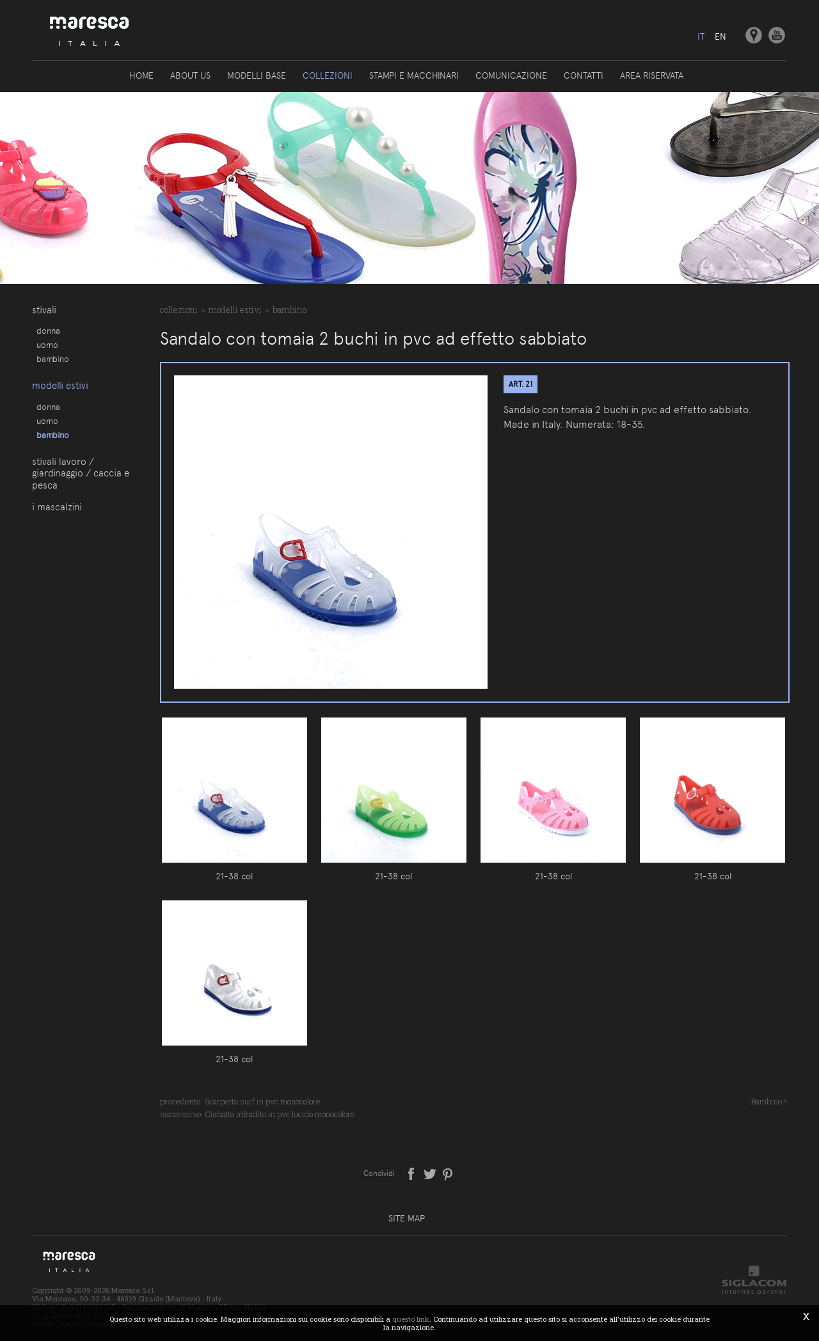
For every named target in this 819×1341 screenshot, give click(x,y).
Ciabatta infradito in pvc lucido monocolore (280, 1114)
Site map (406, 1218)
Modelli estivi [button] (60, 385)
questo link (410, 1319)
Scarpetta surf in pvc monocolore (263, 1101)
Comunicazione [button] (511, 75)
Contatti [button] (583, 75)
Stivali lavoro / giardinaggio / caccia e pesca (80, 473)
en (720, 36)
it (700, 36)
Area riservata (651, 75)
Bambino (52, 358)
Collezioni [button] (328, 75)
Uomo (47, 344)
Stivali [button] (44, 310)
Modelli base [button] (256, 75)
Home (141, 75)
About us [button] (190, 75)
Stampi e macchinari (414, 75)
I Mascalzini (57, 507)
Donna (48, 330)
